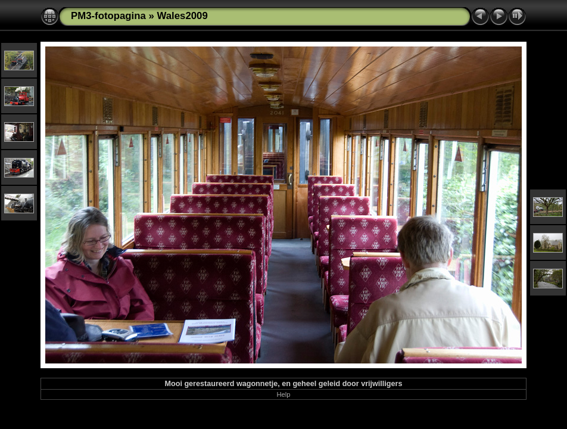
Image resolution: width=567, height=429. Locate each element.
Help (283, 394)
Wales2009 (182, 15)
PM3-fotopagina (108, 15)
